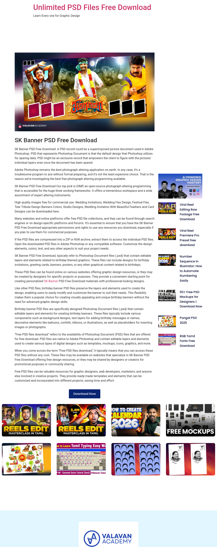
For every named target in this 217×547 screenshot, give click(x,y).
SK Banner (50, 281)
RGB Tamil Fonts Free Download (187, 341)
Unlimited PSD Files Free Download (92, 7)
